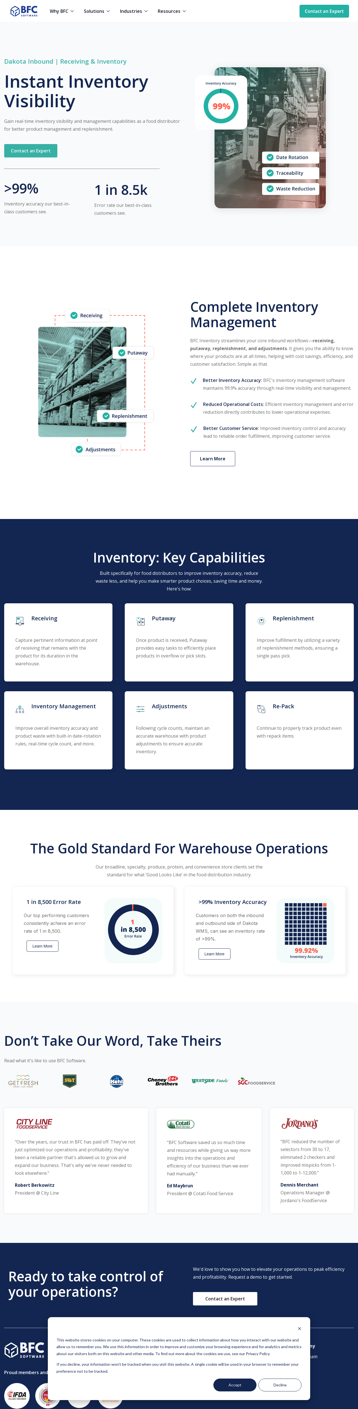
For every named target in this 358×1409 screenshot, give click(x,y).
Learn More (42, 946)
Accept (235, 1384)
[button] (62, 11)
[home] (24, 11)
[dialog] (179, 1358)
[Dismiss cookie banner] (300, 1329)
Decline (280, 1384)
